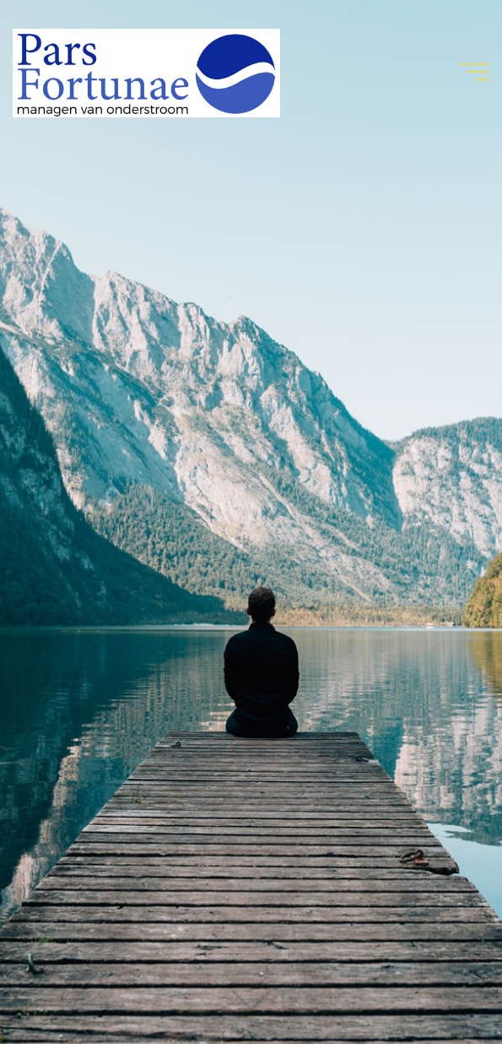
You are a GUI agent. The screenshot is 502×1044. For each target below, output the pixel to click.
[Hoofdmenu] (474, 71)
